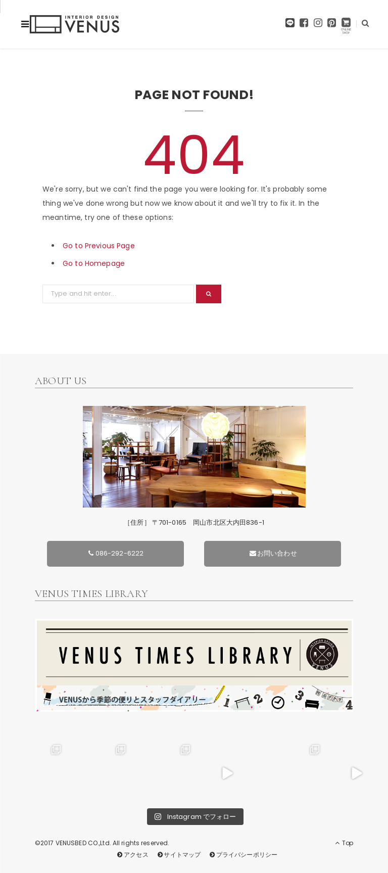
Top (344, 843)
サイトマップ (178, 854)
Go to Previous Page (99, 246)
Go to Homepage (94, 263)
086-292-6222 (115, 553)
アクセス (132, 854)
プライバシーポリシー (242, 854)
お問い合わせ (273, 553)
